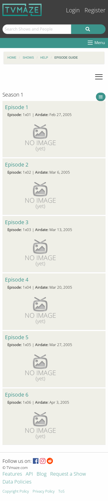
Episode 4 (16, 279)
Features (12, 474)
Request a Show (68, 474)
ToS (61, 491)
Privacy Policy (44, 491)
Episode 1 (16, 107)
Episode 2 (16, 164)
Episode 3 (16, 222)
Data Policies (16, 482)
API (29, 474)
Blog (41, 474)
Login (73, 10)
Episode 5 (16, 337)
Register (95, 10)
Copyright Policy (15, 491)
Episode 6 (16, 394)
